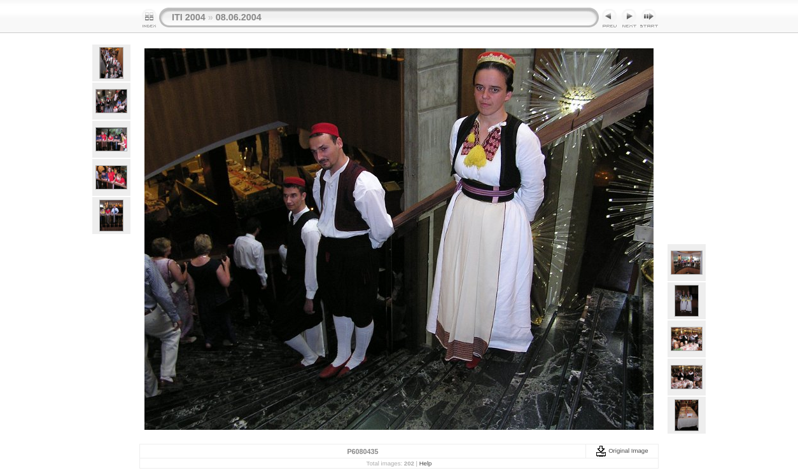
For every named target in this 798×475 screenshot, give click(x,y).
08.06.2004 (239, 17)
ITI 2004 (189, 17)
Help (425, 463)
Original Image (622, 450)
